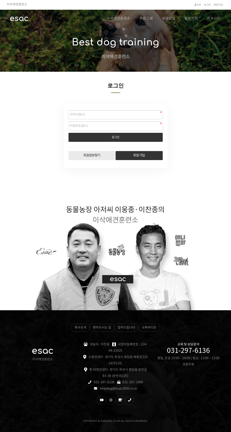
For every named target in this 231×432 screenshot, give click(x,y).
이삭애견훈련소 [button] (118, 18)
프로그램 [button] (146, 18)
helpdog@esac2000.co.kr (118, 389)
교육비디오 (149, 327)
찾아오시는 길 (102, 327)
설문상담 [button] (168, 18)
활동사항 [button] (191, 18)
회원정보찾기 (91, 155)
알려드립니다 (126, 327)
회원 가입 (139, 155)
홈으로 (197, 4)
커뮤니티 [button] (213, 18)
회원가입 (218, 4)
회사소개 (80, 327)
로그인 (207, 4)
